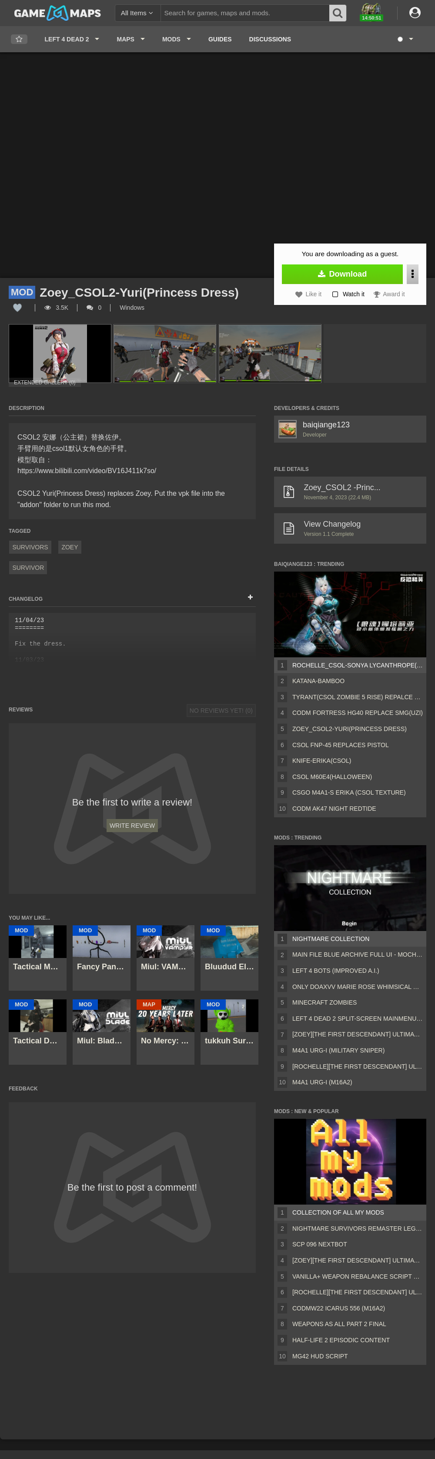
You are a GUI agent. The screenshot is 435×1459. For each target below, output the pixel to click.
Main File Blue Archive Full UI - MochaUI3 (357, 954)
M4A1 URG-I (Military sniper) (338, 1050)
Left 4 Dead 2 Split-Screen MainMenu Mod (357, 1018)
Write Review (132, 825)
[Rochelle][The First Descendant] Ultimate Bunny (357, 1066)
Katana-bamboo (318, 680)
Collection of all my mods (338, 1212)
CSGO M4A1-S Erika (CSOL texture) (349, 792)
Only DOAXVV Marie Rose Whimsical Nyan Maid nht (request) (357, 986)
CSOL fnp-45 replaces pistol (340, 744)
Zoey (69, 547)
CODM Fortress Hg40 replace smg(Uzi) (357, 712)
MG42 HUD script (320, 1356)
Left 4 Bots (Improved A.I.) (335, 970)
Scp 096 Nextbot (319, 1244)
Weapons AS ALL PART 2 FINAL (339, 1323)
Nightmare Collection (330, 938)
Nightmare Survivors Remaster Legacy (357, 1228)
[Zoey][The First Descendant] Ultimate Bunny (357, 1034)
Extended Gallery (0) (45, 382)
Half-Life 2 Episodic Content (341, 1340)
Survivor (28, 567)
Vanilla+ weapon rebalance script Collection (357, 1276)
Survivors (30, 547)
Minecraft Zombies (324, 1002)
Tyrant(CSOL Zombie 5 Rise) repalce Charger (357, 697)
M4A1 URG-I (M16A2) (322, 1082)
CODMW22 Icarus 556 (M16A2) (338, 1308)
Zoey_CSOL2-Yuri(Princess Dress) (349, 728)
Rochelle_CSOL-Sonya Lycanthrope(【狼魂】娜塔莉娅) (357, 665)
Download (342, 274)
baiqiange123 (326, 424)
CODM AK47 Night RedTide (334, 808)
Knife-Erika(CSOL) (321, 760)
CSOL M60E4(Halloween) (332, 776)
